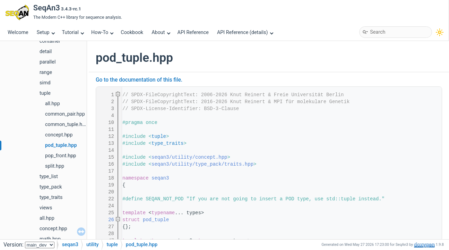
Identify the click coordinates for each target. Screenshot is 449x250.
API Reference (193, 32)
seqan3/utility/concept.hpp (189, 157)
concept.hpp (59, 135)
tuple (45, 93)
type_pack (51, 187)
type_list (49, 177)
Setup (46, 32)
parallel (47, 62)
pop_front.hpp (60, 156)
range (46, 72)
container (50, 41)
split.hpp (54, 166)
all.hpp (52, 104)
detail (46, 52)
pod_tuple (156, 220)
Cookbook (132, 32)
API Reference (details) (245, 32)
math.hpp (50, 239)
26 (107, 220)
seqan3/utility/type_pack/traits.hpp (202, 164)
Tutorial (73, 32)
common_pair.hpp (65, 114)
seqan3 (160, 178)
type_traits (51, 197)
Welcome (18, 32)
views (46, 208)
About (161, 32)
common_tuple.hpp (66, 124)
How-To (102, 32)
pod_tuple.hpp (61, 145)
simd (45, 83)
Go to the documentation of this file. (139, 80)
